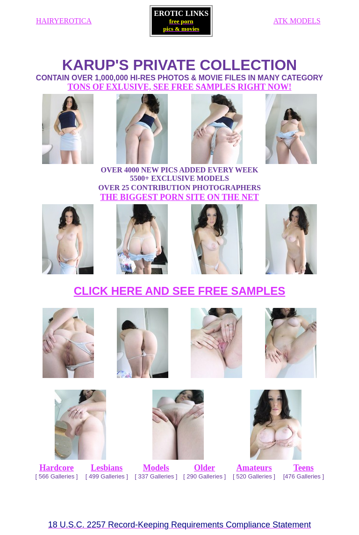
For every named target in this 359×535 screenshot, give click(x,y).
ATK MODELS (297, 21)
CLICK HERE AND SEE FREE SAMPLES (180, 291)
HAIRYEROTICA (64, 21)
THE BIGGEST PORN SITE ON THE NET (179, 197)
